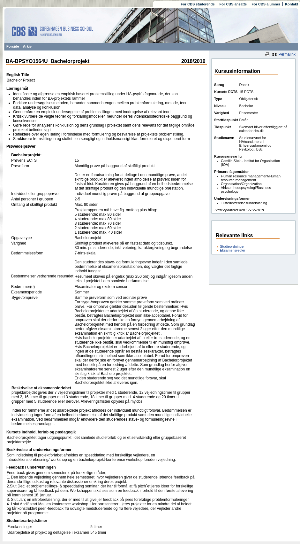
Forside (12, 46)
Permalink (284, 54)
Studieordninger (232, 246)
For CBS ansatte (233, 4)
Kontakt (291, 4)
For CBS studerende (197, 4)
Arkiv (27, 46)
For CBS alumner (265, 4)
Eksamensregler (232, 250)
